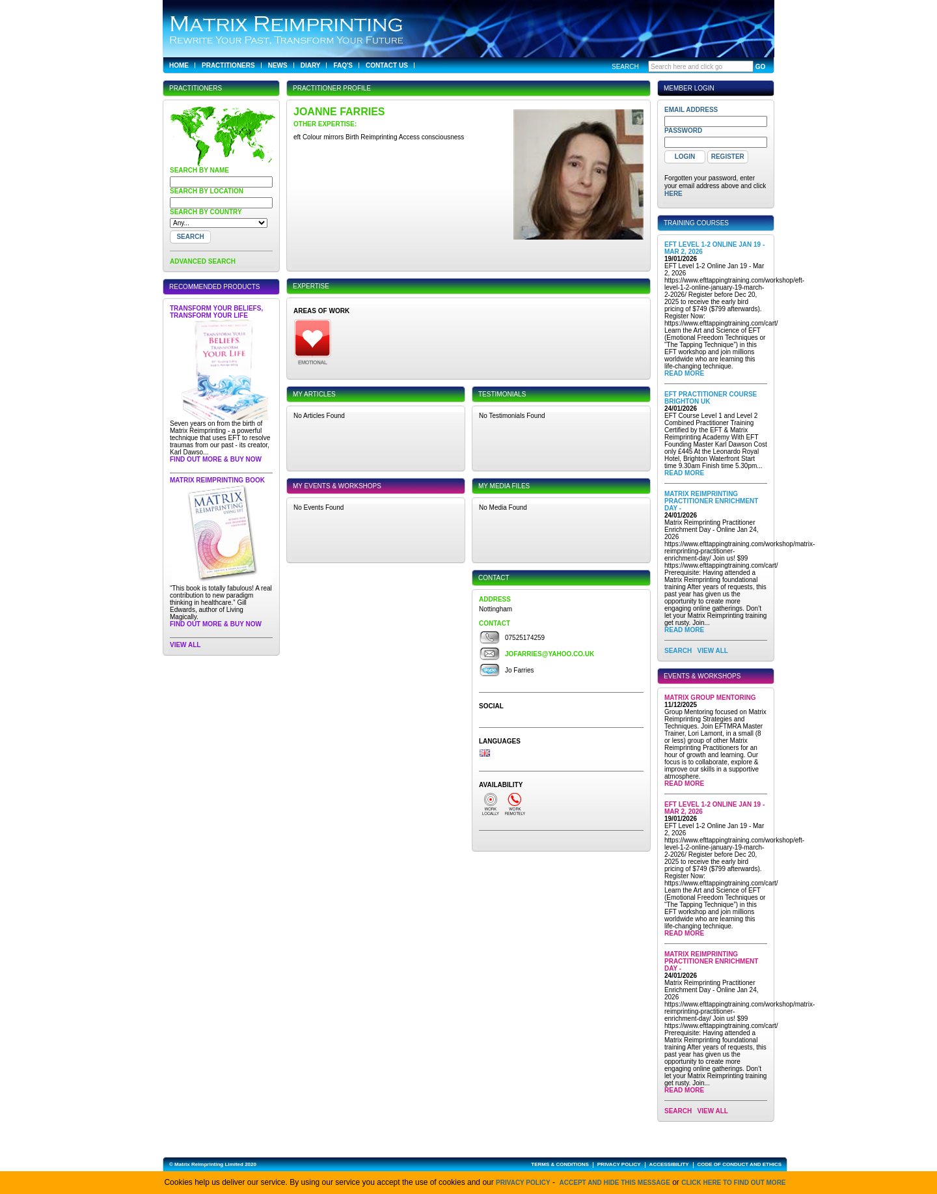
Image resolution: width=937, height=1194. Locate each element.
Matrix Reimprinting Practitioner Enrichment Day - (711, 501)
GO (760, 66)
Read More (684, 373)
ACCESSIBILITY (669, 1164)
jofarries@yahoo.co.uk (549, 654)
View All (185, 644)
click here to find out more (733, 1182)
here (673, 193)
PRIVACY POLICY (619, 1164)
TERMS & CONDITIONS (559, 1164)
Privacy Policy (523, 1182)
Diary (311, 65)
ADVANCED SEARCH (203, 261)
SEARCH (678, 650)
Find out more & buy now (216, 459)
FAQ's (343, 65)
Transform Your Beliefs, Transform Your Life (216, 312)
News (278, 65)
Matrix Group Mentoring (710, 697)
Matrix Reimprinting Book (217, 480)
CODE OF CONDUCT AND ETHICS (739, 1164)
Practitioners (228, 65)
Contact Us (387, 65)
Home (179, 65)
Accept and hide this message (615, 1182)
